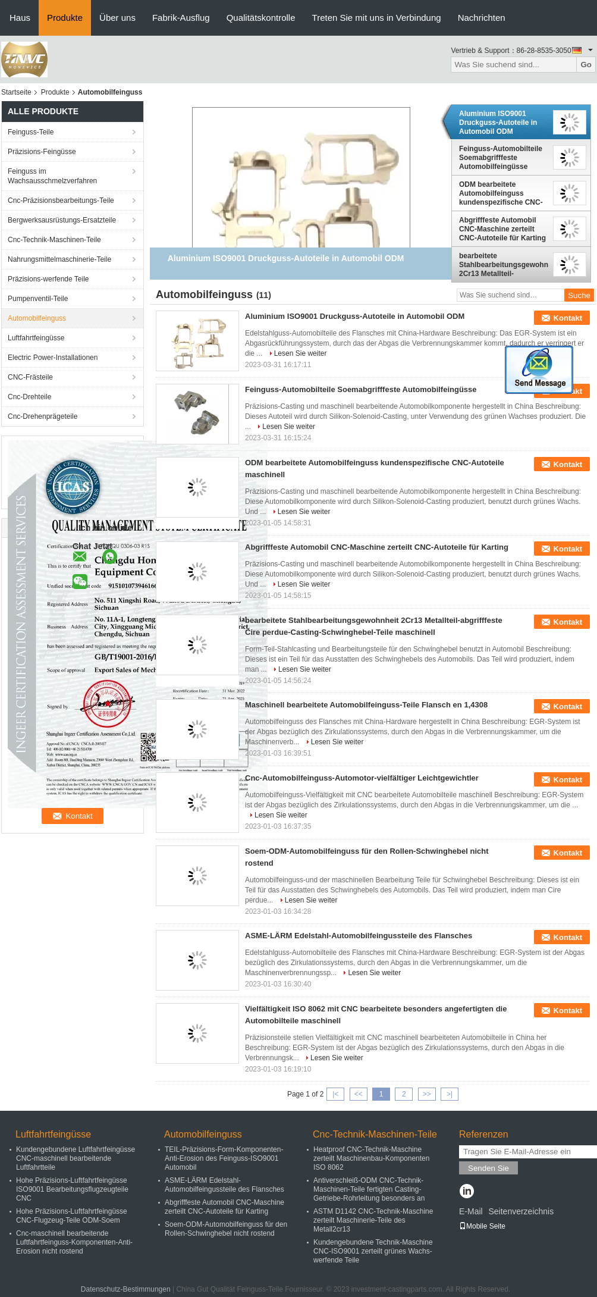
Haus (20, 17)
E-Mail (471, 1211)
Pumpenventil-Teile (38, 299)
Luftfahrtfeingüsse (36, 338)
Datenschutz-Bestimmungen (126, 1289)
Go (586, 64)
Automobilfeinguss (37, 318)
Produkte (65, 17)
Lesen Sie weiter (300, 353)
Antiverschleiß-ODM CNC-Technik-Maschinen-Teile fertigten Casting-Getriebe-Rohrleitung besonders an (369, 1189)
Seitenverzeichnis (521, 1211)
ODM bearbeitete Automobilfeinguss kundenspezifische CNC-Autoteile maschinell (501, 193)
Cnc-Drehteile (29, 397)
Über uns (117, 17)
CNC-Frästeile (30, 377)
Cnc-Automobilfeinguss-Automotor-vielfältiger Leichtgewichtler (362, 777)
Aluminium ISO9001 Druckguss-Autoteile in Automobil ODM (498, 122)
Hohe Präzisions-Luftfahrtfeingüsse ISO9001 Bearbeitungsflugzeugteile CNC (72, 1189)
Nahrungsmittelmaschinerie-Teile (59, 259)
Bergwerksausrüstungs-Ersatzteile (62, 220)
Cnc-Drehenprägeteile (42, 416)
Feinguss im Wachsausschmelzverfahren (52, 176)
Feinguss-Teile (31, 132)
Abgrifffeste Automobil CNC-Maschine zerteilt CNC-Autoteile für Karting (502, 229)
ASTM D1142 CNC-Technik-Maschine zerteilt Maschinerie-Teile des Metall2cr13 (373, 1220)
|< (335, 1094)
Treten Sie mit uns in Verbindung (376, 17)
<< (358, 1094)
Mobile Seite (482, 1226)
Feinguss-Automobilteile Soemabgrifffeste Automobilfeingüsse (500, 158)
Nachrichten (481, 17)
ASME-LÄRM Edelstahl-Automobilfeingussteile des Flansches (358, 935)
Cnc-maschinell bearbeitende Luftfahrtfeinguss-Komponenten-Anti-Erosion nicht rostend (74, 1242)
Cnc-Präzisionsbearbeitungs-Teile (61, 200)
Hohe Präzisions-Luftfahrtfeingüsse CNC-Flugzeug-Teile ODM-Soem (71, 1215)
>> (427, 1094)
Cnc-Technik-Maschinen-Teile (54, 240)
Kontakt (568, 318)
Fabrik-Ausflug (181, 17)
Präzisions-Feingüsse (42, 152)
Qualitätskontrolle (261, 17)
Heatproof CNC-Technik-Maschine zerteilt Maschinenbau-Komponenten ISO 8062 (371, 1158)
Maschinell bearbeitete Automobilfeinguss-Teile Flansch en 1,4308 (366, 704)
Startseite (16, 92)
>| (450, 1094)
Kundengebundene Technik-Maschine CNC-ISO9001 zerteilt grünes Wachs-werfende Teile (373, 1251)
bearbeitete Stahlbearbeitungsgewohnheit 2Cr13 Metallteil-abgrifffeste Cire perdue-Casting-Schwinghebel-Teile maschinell (503, 265)
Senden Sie (488, 1168)
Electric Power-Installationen (53, 357)
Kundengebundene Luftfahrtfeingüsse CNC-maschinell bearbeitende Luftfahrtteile (75, 1158)
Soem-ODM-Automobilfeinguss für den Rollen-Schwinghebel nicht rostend (226, 1229)
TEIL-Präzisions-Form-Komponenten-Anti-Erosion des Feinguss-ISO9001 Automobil (224, 1158)
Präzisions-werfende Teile (48, 279)
